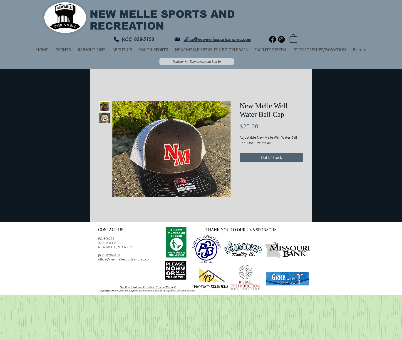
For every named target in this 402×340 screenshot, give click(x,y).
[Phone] (116, 39)
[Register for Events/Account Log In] (196, 61)
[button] (293, 38)
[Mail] (177, 39)
